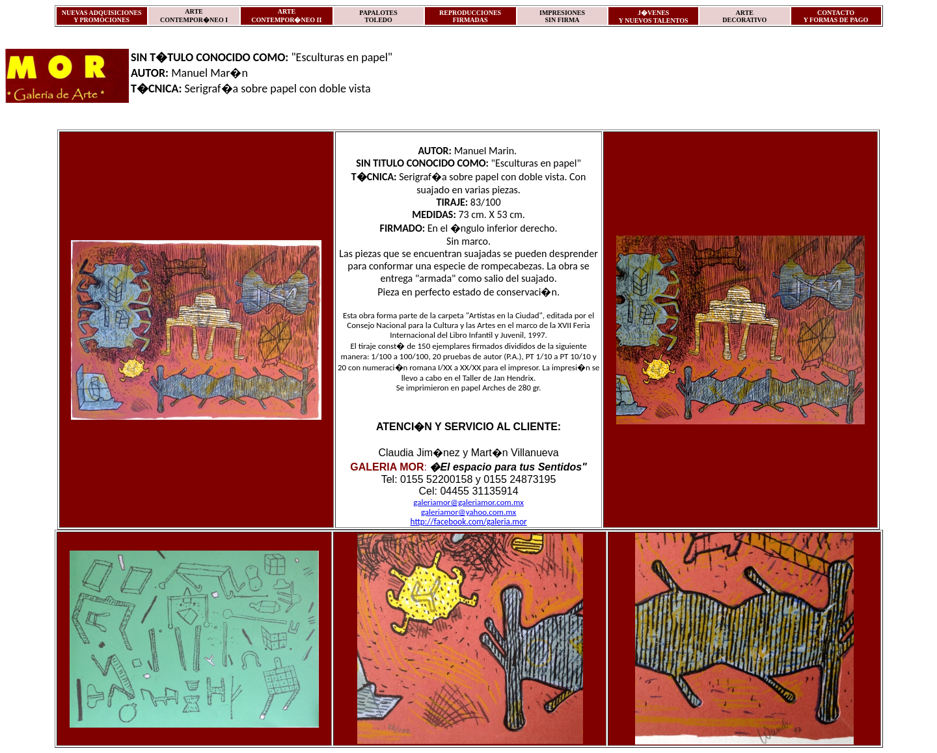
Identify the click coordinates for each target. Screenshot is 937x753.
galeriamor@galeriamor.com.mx (468, 502)
